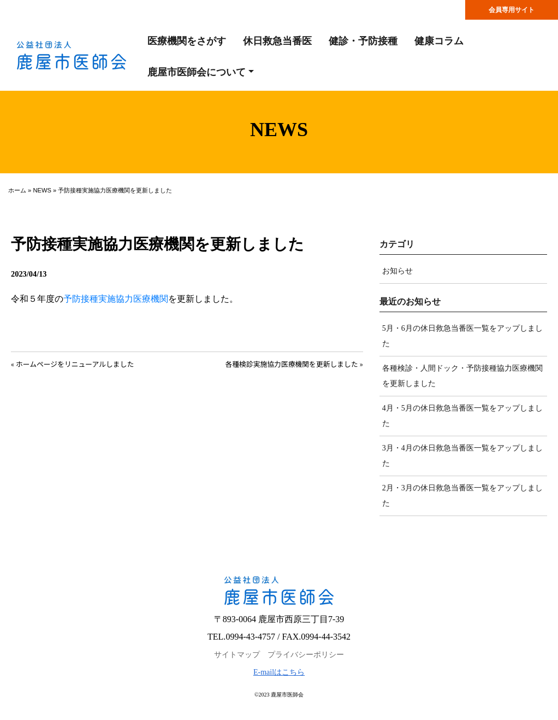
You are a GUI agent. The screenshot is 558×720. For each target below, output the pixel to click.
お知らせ (397, 271)
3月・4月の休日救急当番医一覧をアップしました (462, 455)
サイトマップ (237, 655)
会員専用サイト (512, 10)
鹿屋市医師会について (196, 72)
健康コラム (439, 41)
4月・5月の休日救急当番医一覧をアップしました (462, 416)
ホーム (17, 190)
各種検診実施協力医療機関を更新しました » (294, 364)
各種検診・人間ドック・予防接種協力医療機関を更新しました (462, 376)
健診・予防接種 (363, 41)
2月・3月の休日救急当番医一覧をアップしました (462, 495)
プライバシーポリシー (306, 655)
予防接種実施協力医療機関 (115, 298)
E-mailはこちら (279, 672)
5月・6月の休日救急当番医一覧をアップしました (462, 336)
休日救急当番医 (277, 41)
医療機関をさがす (186, 41)
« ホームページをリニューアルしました (72, 364)
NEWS (42, 190)
